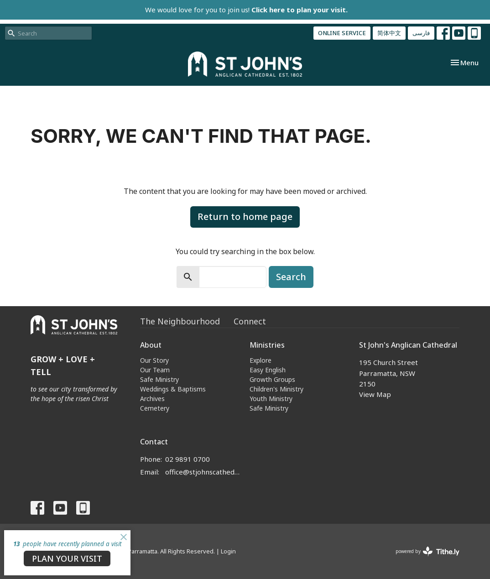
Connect (250, 321)
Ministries (267, 345)
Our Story (154, 360)
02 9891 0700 (187, 459)
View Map (375, 394)
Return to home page (245, 216)
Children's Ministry (276, 389)
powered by (427, 551)
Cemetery (154, 408)
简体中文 (389, 33)
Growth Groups (272, 379)
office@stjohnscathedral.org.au (202, 471)
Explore (260, 360)
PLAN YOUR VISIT (67, 558)
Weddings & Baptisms (173, 389)
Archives (152, 398)
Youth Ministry (271, 398)
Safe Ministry (159, 379)
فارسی (421, 33)
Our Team (155, 369)
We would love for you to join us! (246, 9)
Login (228, 551)
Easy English (268, 369)
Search (291, 277)
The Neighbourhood (180, 321)
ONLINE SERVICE (342, 33)
